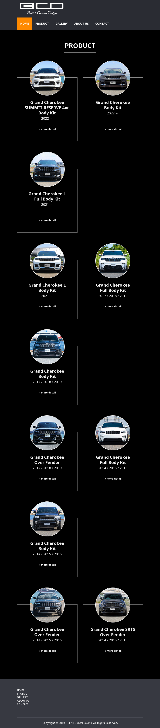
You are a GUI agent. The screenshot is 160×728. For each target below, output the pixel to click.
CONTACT (102, 24)
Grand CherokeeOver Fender (47, 462)
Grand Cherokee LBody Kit (47, 290)
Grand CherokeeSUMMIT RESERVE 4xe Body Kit (47, 110)
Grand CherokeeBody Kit (113, 110)
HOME (24, 24)
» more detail (47, 129)
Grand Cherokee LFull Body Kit (47, 201)
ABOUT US (81, 24)
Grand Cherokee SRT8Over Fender (112, 634)
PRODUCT (42, 24)
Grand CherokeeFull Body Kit (113, 290)
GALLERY (62, 24)
